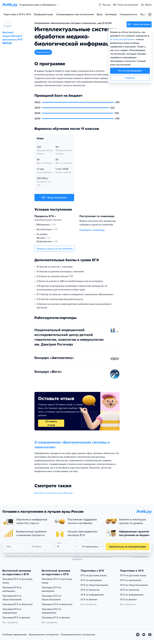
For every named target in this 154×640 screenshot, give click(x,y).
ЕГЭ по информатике (92, 594)
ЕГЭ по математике (91, 580)
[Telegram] (144, 634)
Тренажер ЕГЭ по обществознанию (12, 597)
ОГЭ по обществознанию (134, 585)
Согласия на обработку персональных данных (92, 556)
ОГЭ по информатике (131, 594)
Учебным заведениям (14, 634)
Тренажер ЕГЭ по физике (16, 617)
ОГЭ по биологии (129, 589)
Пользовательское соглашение (78, 634)
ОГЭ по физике (128, 599)
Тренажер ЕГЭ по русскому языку (17, 581)
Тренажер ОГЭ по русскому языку (57, 581)
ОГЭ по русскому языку (133, 575)
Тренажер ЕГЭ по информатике (12, 611)
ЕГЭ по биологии (90, 589)
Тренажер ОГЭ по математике (51, 589)
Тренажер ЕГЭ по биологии (17, 604)
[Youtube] (150, 634)
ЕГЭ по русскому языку (94, 575)
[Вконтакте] (138, 634)
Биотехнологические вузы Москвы (53, 493)
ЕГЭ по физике (89, 599)
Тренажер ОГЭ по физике (56, 617)
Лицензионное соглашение (43, 634)
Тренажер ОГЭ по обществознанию (51, 597)
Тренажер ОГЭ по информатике (51, 611)
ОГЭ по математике (131, 580)
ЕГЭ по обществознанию (94, 585)
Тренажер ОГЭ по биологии (57, 604)
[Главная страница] (9, 5)
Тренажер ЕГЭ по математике (12, 589)
